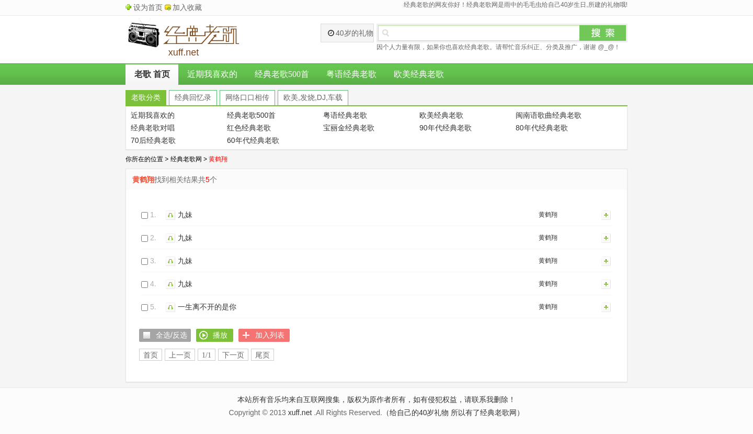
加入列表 (606, 214)
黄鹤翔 (548, 214)
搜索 (602, 33)
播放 (172, 214)
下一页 (233, 355)
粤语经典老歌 (351, 74)
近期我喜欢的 (212, 74)
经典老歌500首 (282, 74)
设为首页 (148, 7)
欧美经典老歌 (419, 74)
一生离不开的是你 (207, 307)
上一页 (180, 355)
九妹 (185, 214)
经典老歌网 (186, 159)
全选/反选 (171, 335)
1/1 (206, 355)
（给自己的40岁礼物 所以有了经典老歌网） (453, 412)
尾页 (262, 355)
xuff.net (300, 412)
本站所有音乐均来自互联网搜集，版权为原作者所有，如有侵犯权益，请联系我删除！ (376, 399)
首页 (150, 355)
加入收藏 (187, 7)
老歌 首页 (152, 74)
